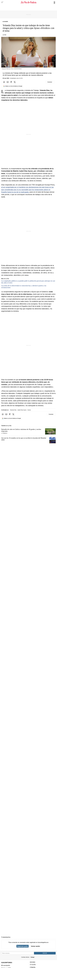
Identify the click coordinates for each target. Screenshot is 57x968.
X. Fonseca (4, 433)
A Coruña (33, 964)
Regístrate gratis (22, 946)
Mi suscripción (5, 965)
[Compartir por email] (7, 82)
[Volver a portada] (28, 2)
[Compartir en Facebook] (11, 82)
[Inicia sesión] (54, 2)
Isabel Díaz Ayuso (21, 410)
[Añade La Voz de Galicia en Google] (13, 86)
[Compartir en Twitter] (14, 82)
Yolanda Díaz (13, 410)
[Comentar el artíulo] (49, 82)
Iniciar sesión (35, 946)
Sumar (29, 410)
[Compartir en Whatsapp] (4, 82)
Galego (32, 957)
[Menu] (2, 2)
